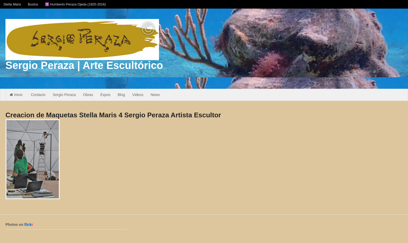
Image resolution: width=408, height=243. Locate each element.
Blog (121, 95)
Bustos (33, 4)
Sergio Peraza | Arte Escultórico (84, 65)
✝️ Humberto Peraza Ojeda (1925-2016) (75, 4)
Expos (105, 95)
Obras (88, 95)
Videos (137, 95)
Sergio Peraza (64, 95)
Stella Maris (12, 4)
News (155, 95)
